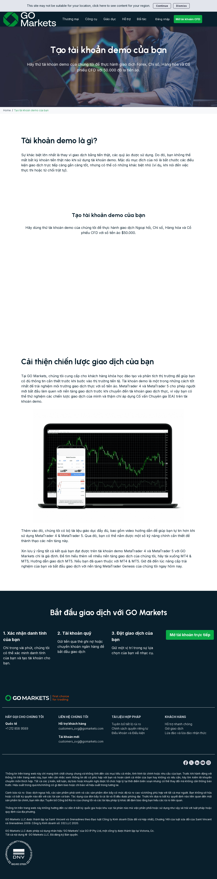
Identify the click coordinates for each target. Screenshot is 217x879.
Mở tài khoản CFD (188, 19)
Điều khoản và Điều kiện (128, 733)
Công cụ (91, 19)
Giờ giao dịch (174, 728)
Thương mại (70, 19)
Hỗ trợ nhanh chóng (178, 724)
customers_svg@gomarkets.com (80, 728)
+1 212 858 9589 (16, 728)
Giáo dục (109, 19)
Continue (162, 5)
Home (7, 110)
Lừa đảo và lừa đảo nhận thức (185, 733)
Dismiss (181, 5)
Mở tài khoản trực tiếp (190, 635)
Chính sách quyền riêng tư (130, 728)
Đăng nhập (162, 19)
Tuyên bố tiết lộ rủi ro (126, 724)
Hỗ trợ (126, 19)
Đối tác (141, 19)
